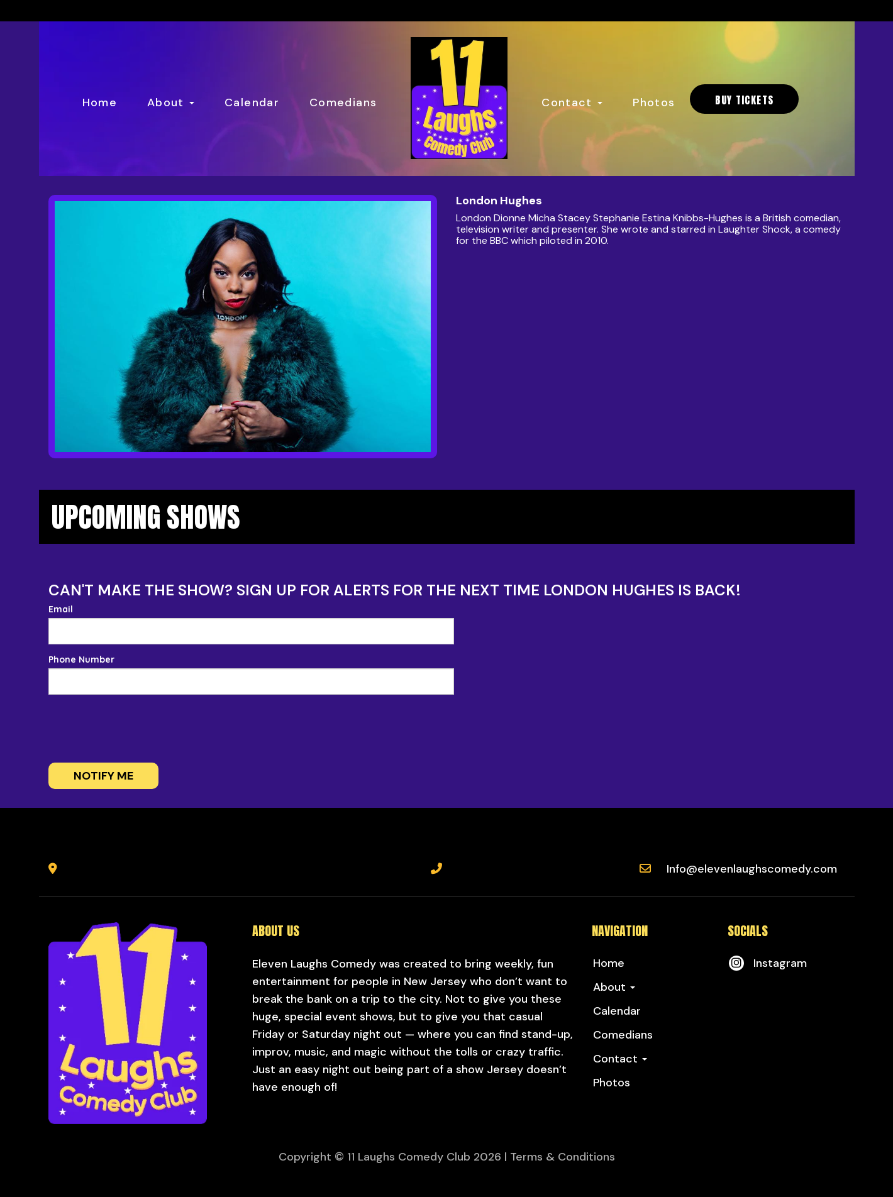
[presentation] (144, 728)
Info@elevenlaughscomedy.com (752, 868)
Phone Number (81, 659)
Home (99, 102)
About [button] (170, 102)
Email (60, 609)
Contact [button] (571, 102)
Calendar (252, 102)
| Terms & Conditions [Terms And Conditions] (559, 1156)
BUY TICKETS (744, 100)
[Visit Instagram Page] (767, 963)
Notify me (103, 775)
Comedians (343, 102)
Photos (654, 102)
